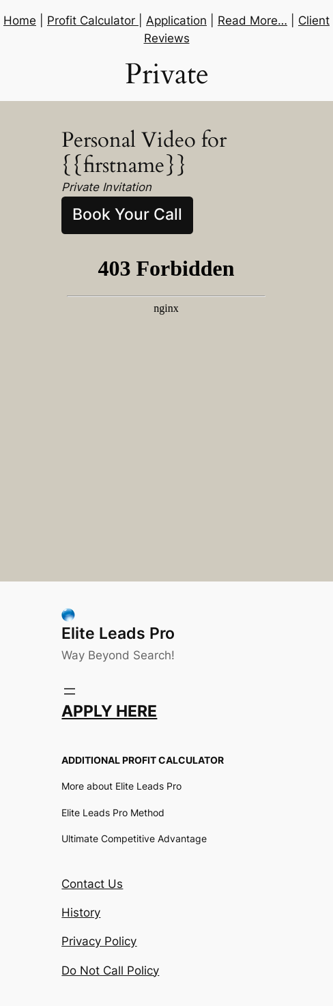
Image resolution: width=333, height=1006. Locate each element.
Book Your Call (127, 214)
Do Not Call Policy (110, 970)
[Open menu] (69, 691)
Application (176, 20)
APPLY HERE (109, 711)
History (80, 912)
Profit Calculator (93, 20)
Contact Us (92, 884)
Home (19, 20)
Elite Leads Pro (118, 633)
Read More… (252, 20)
